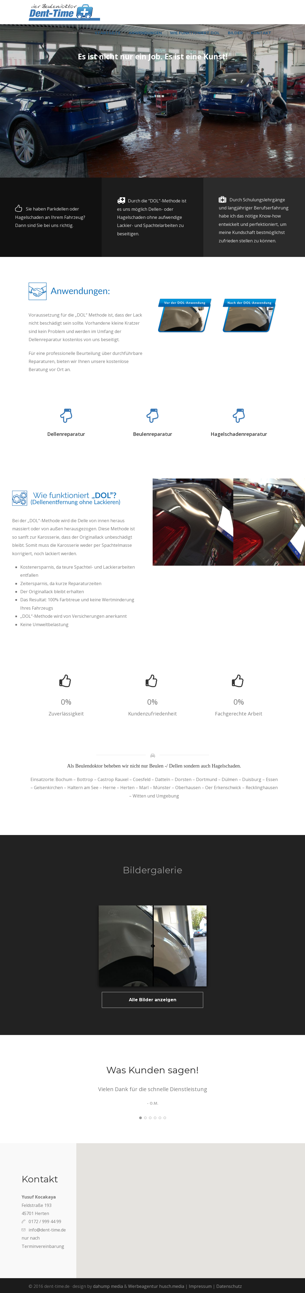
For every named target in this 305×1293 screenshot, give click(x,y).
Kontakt (261, 32)
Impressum (200, 1286)
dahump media (108, 1286)
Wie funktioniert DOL (195, 32)
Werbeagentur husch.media (156, 1286)
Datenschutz (229, 1286)
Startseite (108, 32)
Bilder (235, 32)
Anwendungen (145, 32)
